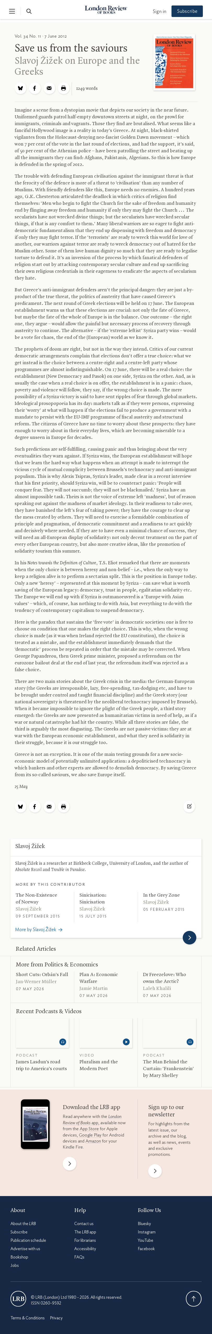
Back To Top (194, 1299)
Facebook (146, 1249)
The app (85, 1232)
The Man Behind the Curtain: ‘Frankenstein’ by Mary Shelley (168, 1068)
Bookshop (19, 1257)
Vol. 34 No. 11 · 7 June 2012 (41, 36)
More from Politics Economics (57, 965)
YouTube (145, 1240)
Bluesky (144, 1224)
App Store (89, 1129)
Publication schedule (28, 1240)
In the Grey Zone (161, 895)
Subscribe (186, 11)
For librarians (85, 1240)
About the (23, 1224)
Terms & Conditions (27, 1318)
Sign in (158, 11)
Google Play (90, 1135)
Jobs (14, 1265)
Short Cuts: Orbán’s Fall (42, 974)
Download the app (91, 1107)
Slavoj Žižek (39, 61)
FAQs (79, 1257)
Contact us (84, 1224)
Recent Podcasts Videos (49, 1011)
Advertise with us (25, 1249)
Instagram (147, 1232)
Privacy (56, 1318)
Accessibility (85, 1249)
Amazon (93, 1141)
